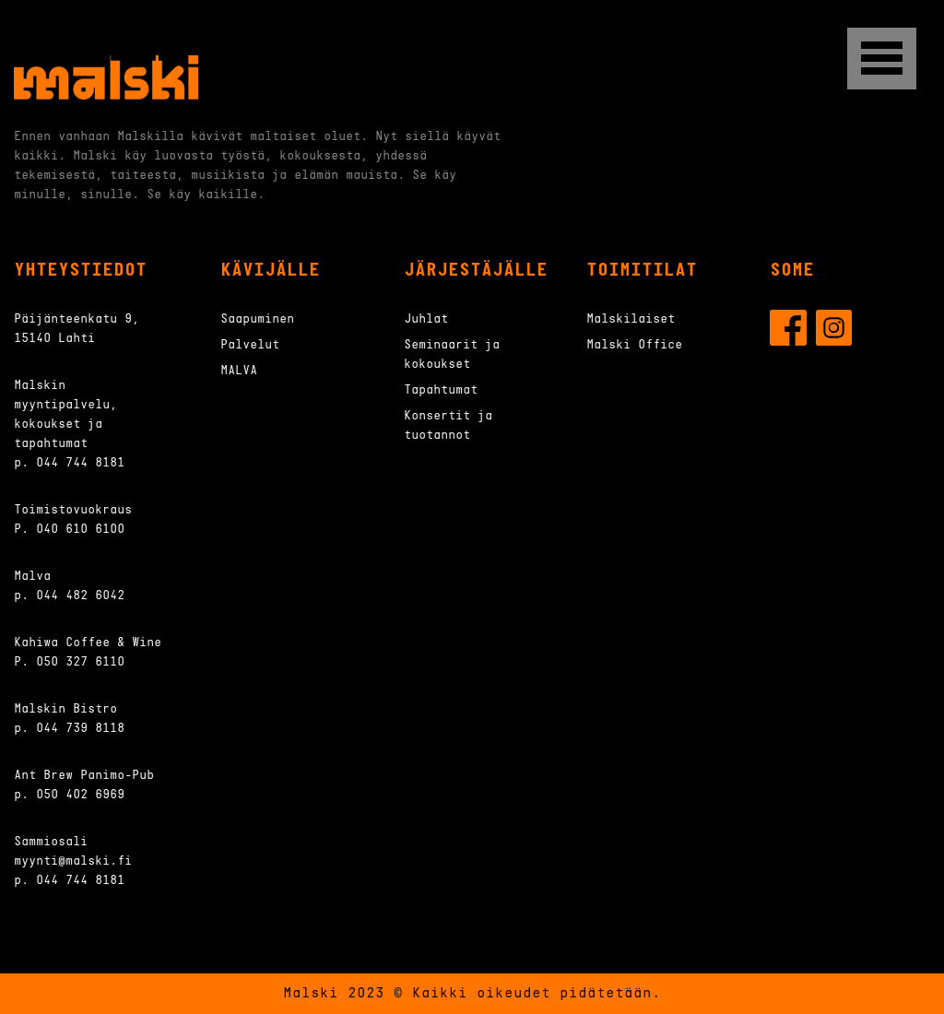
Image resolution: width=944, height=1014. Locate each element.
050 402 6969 (80, 795)
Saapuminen (257, 319)
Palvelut (249, 345)
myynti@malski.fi (73, 861)
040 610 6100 (80, 529)
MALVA (238, 371)
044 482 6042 (80, 596)
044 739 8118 (80, 729)
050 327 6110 (80, 662)
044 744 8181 (80, 463)
